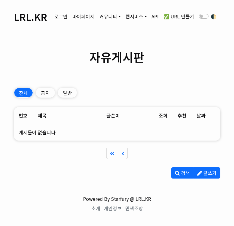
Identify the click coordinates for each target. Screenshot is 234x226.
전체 (23, 92)
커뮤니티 (108, 16)
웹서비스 (134, 16)
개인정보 (113, 208)
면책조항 (134, 208)
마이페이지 (83, 16)
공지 (45, 92)
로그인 (61, 16)
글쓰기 (207, 172)
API (155, 16)
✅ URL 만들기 (178, 16)
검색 (182, 172)
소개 (95, 208)
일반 (67, 92)
